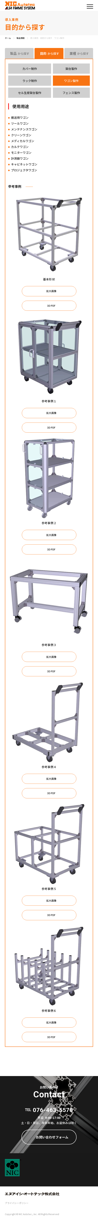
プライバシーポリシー (17, 1203)
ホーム (8, 37)
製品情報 (21, 37)
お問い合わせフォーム (52, 1137)
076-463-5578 (53, 1110)
